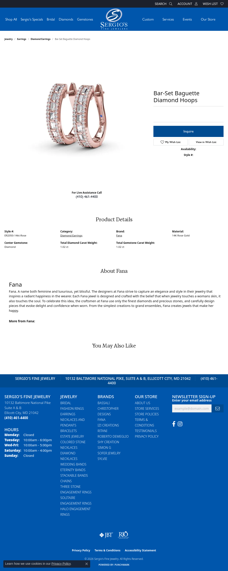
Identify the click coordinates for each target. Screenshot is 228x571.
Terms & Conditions (107, 550)
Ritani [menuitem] (102, 431)
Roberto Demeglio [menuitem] (113, 436)
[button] (163, 4)
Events (187, 19)
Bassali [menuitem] (104, 403)
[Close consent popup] (86, 564)
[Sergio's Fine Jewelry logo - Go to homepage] (114, 19)
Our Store (208, 19)
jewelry (8, 39)
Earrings (21, 39)
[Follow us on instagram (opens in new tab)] (180, 424)
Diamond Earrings (41, 39)
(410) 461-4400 (87, 196)
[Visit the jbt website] (106, 535)
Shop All (11, 19)
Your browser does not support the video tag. (77, 114)
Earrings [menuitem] (67, 414)
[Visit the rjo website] (123, 535)
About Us (142, 403)
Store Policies (147, 414)
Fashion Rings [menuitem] (72, 408)
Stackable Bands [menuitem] (74, 475)
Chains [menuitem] (66, 481)
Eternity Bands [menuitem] (73, 470)
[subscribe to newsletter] (218, 408)
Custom (148, 19)
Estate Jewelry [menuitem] (72, 436)
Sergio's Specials (32, 19)
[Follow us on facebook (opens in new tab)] (173, 424)
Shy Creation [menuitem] (108, 442)
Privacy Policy (147, 436)
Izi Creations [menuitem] (108, 425)
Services (168, 19)
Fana (119, 235)
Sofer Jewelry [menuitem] (109, 453)
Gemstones (85, 19)
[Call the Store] (16, 418)
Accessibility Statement (140, 550)
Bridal (51, 19)
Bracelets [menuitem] (68, 431)
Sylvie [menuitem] (102, 459)
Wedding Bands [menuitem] (73, 464)
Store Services (147, 408)
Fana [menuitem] (101, 420)
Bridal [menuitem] (65, 403)
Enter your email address (192, 400)
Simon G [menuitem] (104, 447)
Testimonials (146, 431)
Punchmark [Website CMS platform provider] (122, 564)
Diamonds (66, 19)
